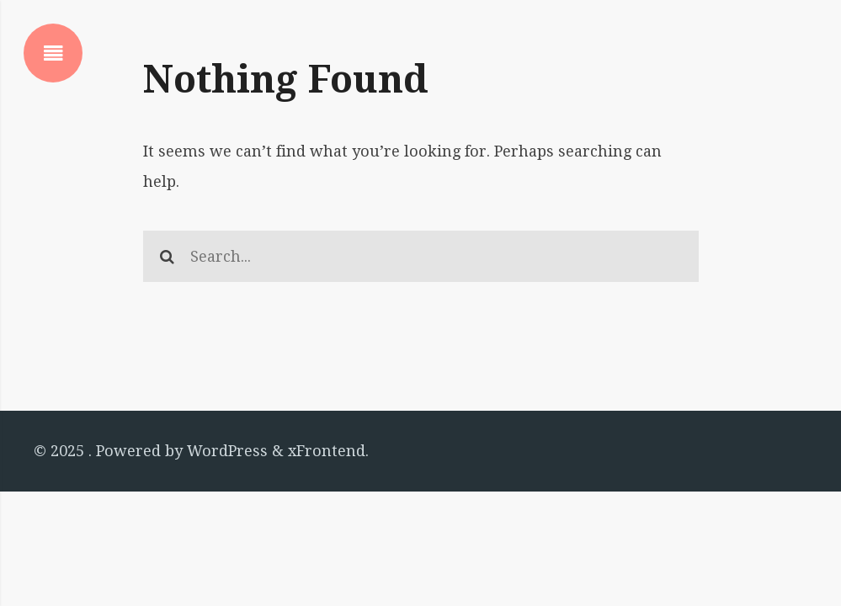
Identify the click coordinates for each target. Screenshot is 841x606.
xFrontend (326, 451)
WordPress (227, 451)
